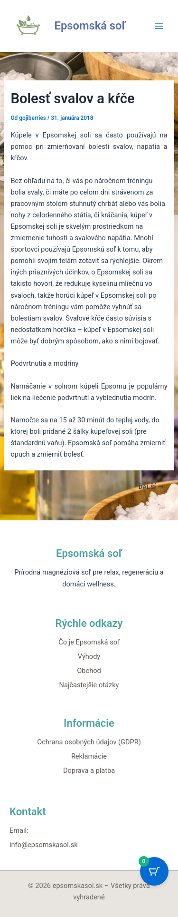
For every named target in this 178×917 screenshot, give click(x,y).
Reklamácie (89, 756)
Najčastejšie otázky (89, 685)
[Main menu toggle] (159, 25)
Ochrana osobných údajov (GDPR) (89, 742)
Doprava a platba (89, 770)
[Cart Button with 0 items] (154, 871)
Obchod (89, 670)
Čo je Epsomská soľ (88, 642)
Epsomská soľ (90, 25)
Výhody (89, 656)
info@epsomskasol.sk (43, 844)
